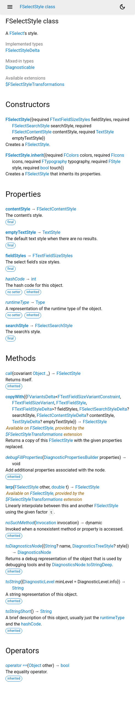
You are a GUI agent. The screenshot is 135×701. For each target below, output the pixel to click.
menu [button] (10, 7)
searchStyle (17, 325)
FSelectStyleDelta (22, 50)
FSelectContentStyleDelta (61, 415)
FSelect (16, 33)
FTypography (54, 161)
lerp (9, 487)
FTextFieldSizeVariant (33, 402)
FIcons (117, 155)
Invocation (46, 522)
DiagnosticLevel (38, 581)
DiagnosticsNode (34, 552)
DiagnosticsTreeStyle (93, 546)
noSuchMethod (19, 522)
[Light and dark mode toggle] (122, 6)
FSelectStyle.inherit (24, 155)
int (33, 279)
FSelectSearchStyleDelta (103, 409)
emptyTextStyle (20, 232)
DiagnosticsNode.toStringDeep (82, 564)
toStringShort (18, 611)
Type (40, 302)
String (50, 546)
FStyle (114, 161)
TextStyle (105, 131)
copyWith (14, 396)
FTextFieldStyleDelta (32, 409)
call (8, 373)
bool (44, 167)
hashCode (14, 279)
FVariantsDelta (41, 396)
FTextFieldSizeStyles (70, 119)
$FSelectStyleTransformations (34, 84)
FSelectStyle (17, 119)
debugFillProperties (23, 457)
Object (39, 373)
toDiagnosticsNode (23, 546)
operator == (16, 665)
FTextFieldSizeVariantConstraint (89, 396)
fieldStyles (15, 255)
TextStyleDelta (26, 421)
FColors (71, 155)
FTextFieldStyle (71, 402)
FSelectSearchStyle (31, 125)
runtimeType (17, 302)
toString (12, 581)
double (58, 487)
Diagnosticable (20, 67)
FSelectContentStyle (32, 131)
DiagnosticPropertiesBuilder (71, 457)
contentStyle (17, 209)
